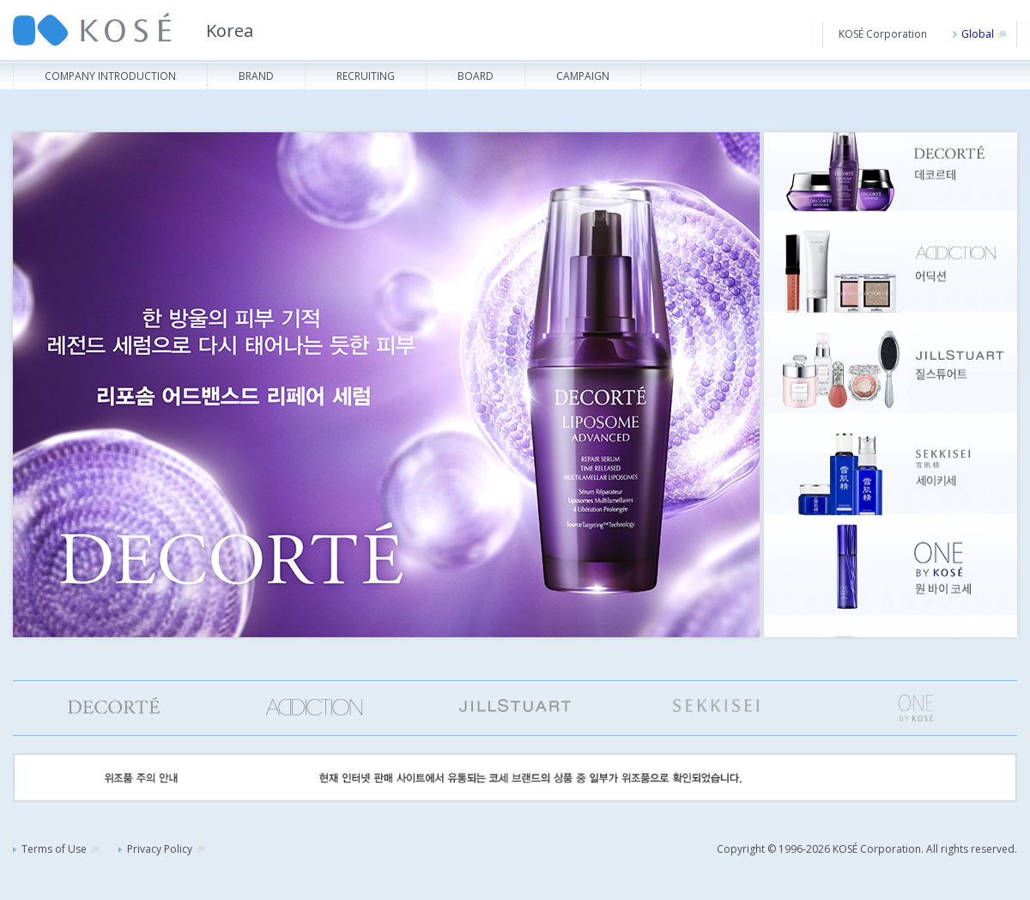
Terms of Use (56, 849)
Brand (256, 76)
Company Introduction (110, 76)
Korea (229, 30)
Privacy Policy (161, 849)
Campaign (582, 76)
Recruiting (365, 76)
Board (475, 76)
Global (979, 34)
